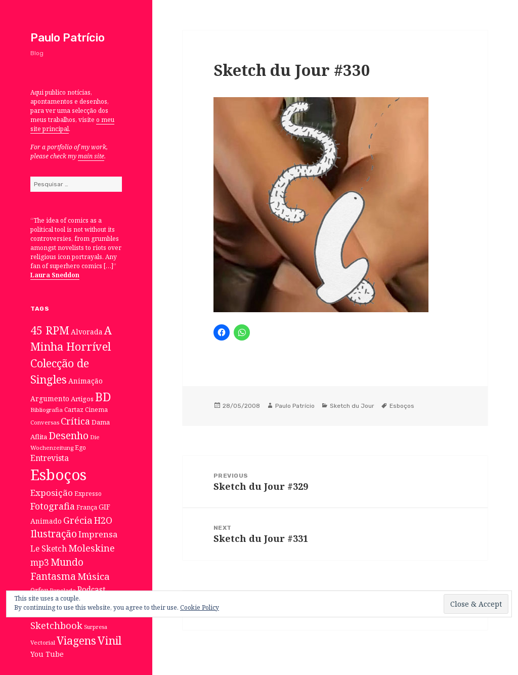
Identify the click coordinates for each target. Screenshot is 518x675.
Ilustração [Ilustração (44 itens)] (53, 533)
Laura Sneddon (54, 275)
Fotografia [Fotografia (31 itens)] (52, 506)
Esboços (402, 405)
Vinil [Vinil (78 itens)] (109, 640)
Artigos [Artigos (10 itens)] (82, 398)
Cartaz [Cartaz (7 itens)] (73, 409)
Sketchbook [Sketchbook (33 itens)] (56, 625)
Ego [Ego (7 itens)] (80, 447)
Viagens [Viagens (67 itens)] (76, 641)
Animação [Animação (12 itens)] (85, 381)
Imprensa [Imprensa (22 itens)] (97, 534)
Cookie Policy (199, 607)
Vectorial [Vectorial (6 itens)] (42, 642)
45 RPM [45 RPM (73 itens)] (49, 330)
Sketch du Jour (352, 405)
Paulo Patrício (67, 38)
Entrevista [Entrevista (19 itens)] (49, 457)
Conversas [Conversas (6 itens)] (44, 422)
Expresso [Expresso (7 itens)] (88, 493)
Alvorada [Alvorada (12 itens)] (87, 331)
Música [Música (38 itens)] (93, 576)
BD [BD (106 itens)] (103, 397)
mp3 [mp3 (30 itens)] (39, 562)
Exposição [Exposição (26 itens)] (51, 492)
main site (91, 156)
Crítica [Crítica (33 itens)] (75, 421)
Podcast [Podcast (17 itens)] (91, 589)
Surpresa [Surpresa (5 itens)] (95, 626)
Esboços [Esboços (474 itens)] (58, 475)
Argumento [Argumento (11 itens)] (49, 398)
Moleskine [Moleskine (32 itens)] (91, 548)
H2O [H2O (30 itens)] (103, 520)
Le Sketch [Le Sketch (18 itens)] (48, 548)
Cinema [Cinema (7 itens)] (96, 409)
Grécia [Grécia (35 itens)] (78, 520)
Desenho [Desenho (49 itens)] (69, 435)
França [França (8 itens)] (86, 507)
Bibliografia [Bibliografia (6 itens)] (46, 409)
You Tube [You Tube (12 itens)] (47, 654)
